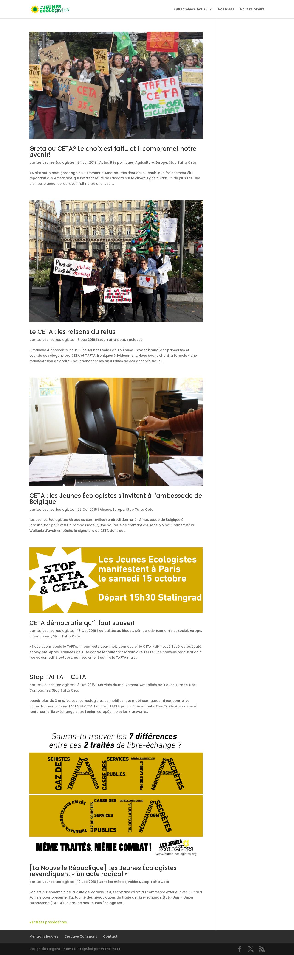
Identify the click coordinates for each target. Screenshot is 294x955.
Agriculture (144, 162)
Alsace (105, 509)
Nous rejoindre (252, 9)
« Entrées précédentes (48, 922)
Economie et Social (172, 630)
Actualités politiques (116, 162)
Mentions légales (43, 936)
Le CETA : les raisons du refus (72, 332)
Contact (110, 936)
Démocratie (145, 630)
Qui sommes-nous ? (191, 9)
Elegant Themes (61, 949)
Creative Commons (80, 936)
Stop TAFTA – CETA (57, 677)
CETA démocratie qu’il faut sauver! (82, 623)
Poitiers (134, 881)
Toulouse (134, 339)
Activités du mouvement (118, 685)
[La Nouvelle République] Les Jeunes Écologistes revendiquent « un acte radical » (103, 871)
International (40, 636)
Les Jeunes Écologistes (55, 162)
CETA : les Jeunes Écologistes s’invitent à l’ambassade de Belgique (115, 499)
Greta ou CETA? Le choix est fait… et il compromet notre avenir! (112, 152)
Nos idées (226, 9)
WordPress (110, 949)
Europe (161, 162)
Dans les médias (112, 881)
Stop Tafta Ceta (182, 162)
